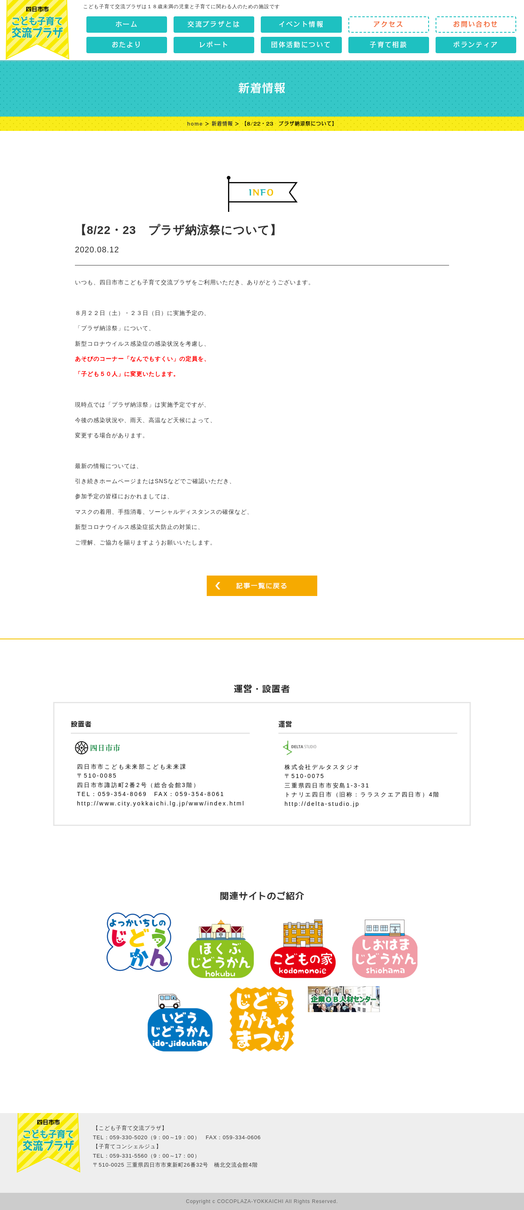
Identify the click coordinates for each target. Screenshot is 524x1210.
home (195, 123)
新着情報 (222, 123)
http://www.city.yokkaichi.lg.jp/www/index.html (161, 803)
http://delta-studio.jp (322, 804)
